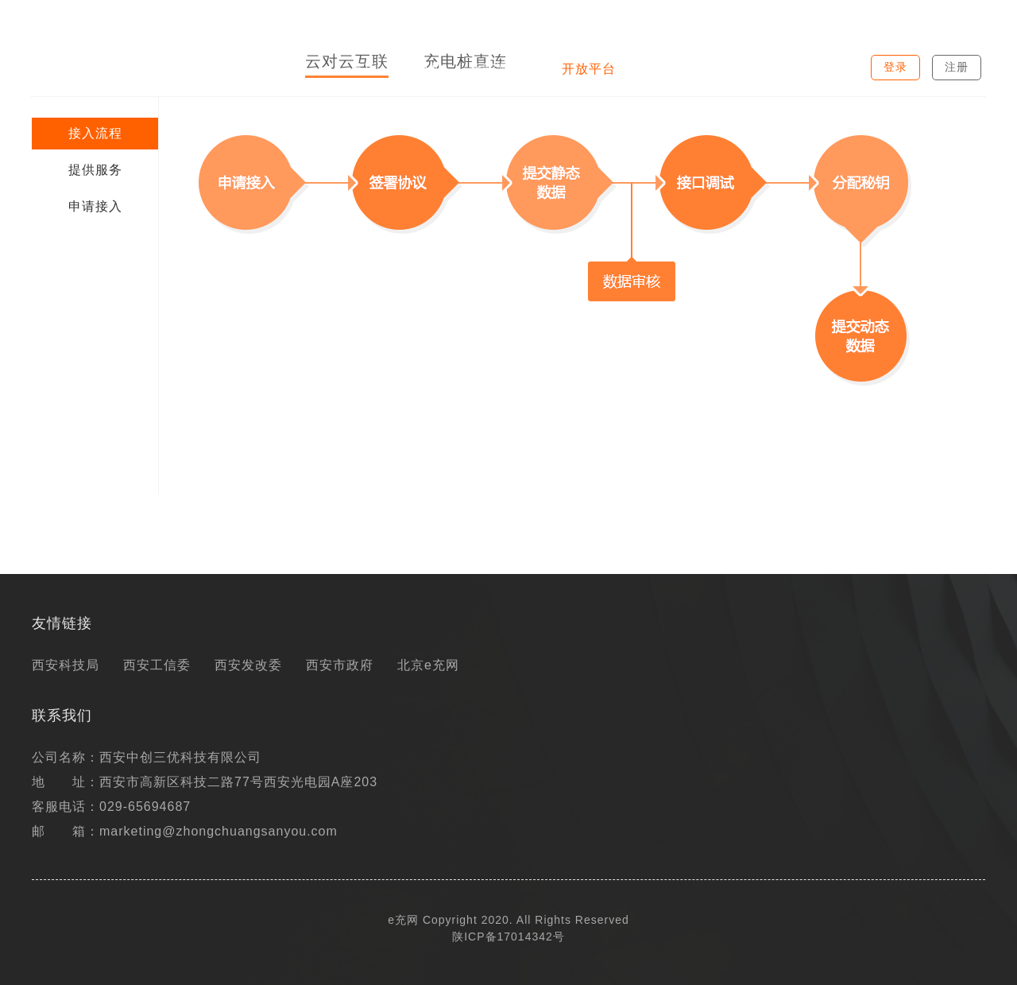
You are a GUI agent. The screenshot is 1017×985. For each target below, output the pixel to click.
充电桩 (423, 69)
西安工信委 (157, 665)
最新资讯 (668, 69)
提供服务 (95, 169)
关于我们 (827, 69)
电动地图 (748, 69)
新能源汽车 (502, 69)
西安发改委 (248, 665)
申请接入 (95, 206)
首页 (363, 69)
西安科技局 (65, 665)
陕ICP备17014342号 (508, 936)
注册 (957, 66)
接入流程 (95, 133)
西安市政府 (339, 665)
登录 (895, 66)
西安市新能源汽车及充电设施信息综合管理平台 (157, 19)
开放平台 (589, 69)
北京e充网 (428, 665)
